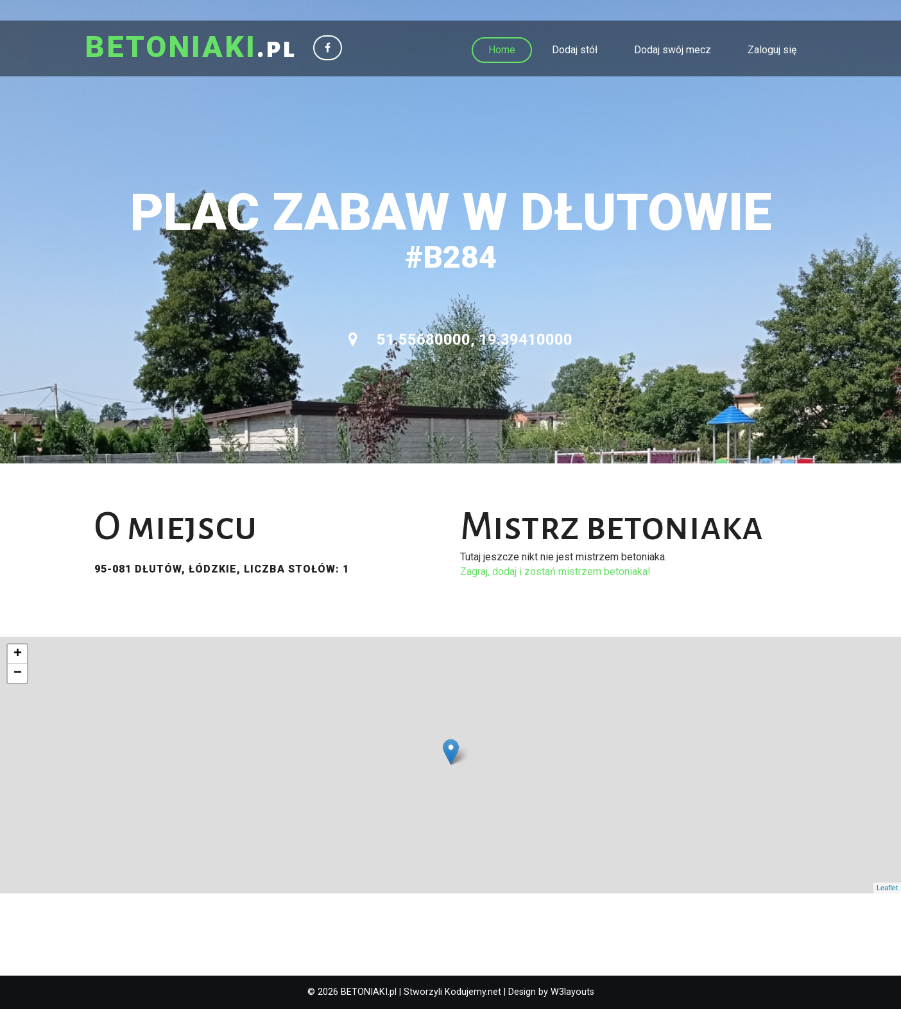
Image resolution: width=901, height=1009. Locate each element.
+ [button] (17, 654)
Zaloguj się (772, 50)
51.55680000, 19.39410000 (460, 340)
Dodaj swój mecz (672, 50)
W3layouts (572, 992)
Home (501, 50)
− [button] (17, 673)
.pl (191, 48)
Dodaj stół (574, 50)
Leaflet (887, 888)
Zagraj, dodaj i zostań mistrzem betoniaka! (555, 571)
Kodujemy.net (473, 992)
